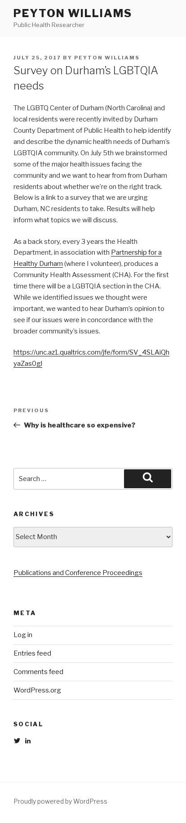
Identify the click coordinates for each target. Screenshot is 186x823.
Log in (22, 635)
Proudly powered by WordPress (60, 801)
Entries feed (32, 653)
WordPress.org (37, 690)
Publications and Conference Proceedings (77, 573)
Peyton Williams (72, 13)
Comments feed (38, 672)
